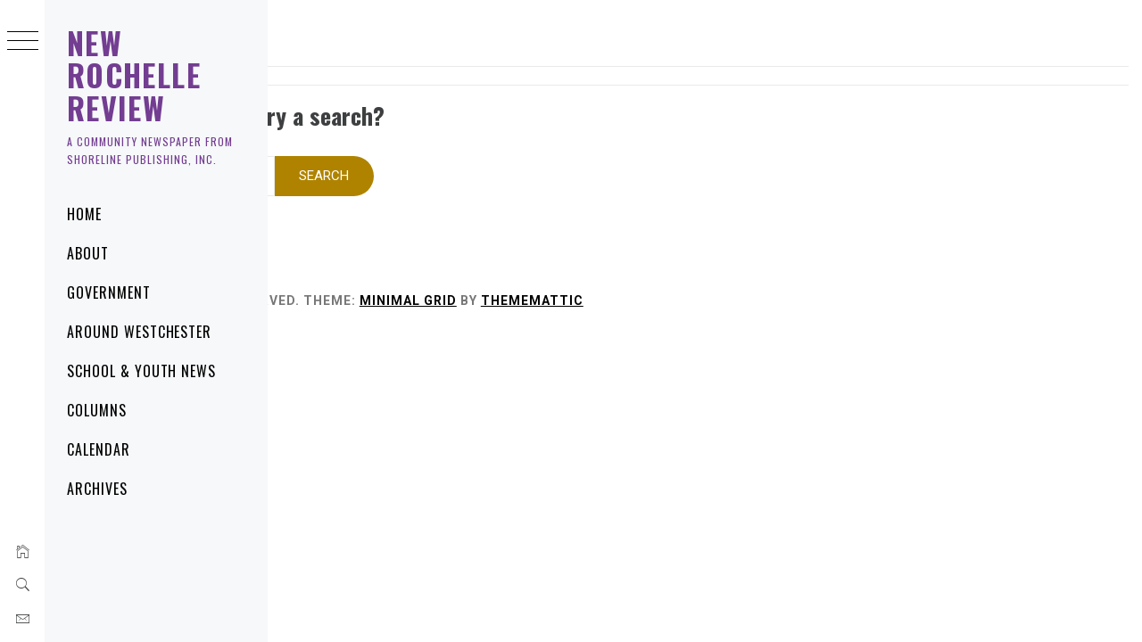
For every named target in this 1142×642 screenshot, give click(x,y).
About (88, 253)
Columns (97, 410)
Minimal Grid (645, 277)
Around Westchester (139, 331)
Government (109, 292)
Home (84, 214)
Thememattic (769, 277)
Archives (97, 488)
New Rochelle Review (134, 75)
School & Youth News (141, 371)
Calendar (98, 449)
